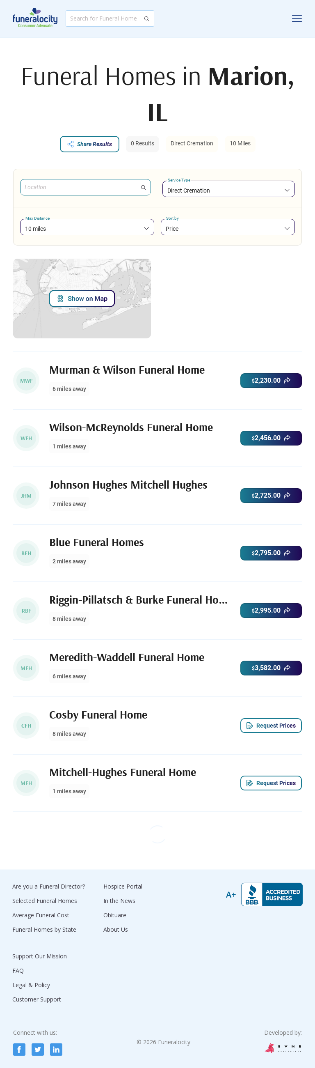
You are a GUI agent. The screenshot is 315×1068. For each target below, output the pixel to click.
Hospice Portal (122, 886)
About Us (115, 929)
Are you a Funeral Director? (48, 886)
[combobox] (228, 190)
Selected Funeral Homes (44, 901)
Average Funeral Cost (40, 915)
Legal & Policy (31, 985)
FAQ (18, 970)
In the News (119, 901)
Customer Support (36, 999)
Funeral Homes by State (44, 929)
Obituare (114, 915)
